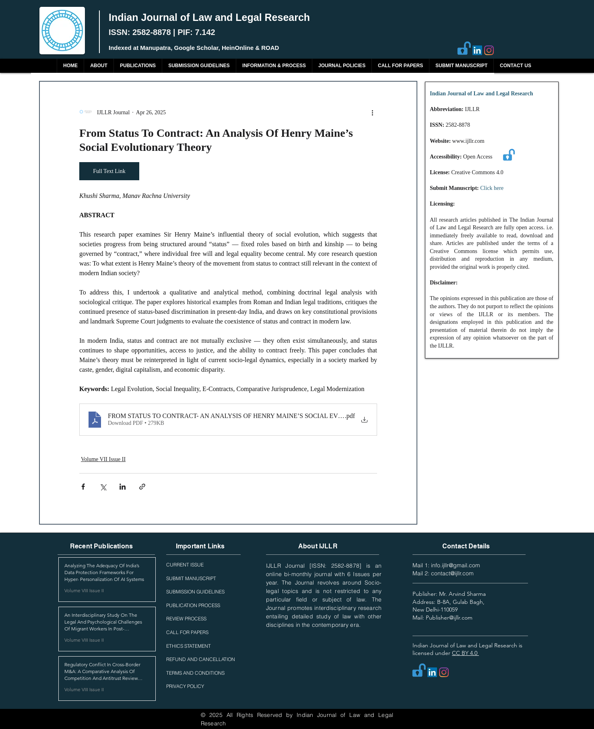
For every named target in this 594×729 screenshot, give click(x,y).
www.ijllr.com (468, 141)
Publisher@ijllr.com (449, 617)
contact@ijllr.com (452, 573)
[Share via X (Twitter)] (103, 486)
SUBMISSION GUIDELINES (195, 592)
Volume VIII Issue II (84, 590)
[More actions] (372, 112)
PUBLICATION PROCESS (193, 605)
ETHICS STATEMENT (188, 646)
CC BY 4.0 (465, 653)
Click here (491, 188)
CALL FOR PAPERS (187, 632)
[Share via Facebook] (83, 486)
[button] (137, 66)
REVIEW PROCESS (186, 619)
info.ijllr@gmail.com (455, 565)
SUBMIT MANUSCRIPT (191, 578)
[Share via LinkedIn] (122, 486)
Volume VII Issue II (103, 459)
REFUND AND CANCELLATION (200, 659)
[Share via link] (142, 486)
